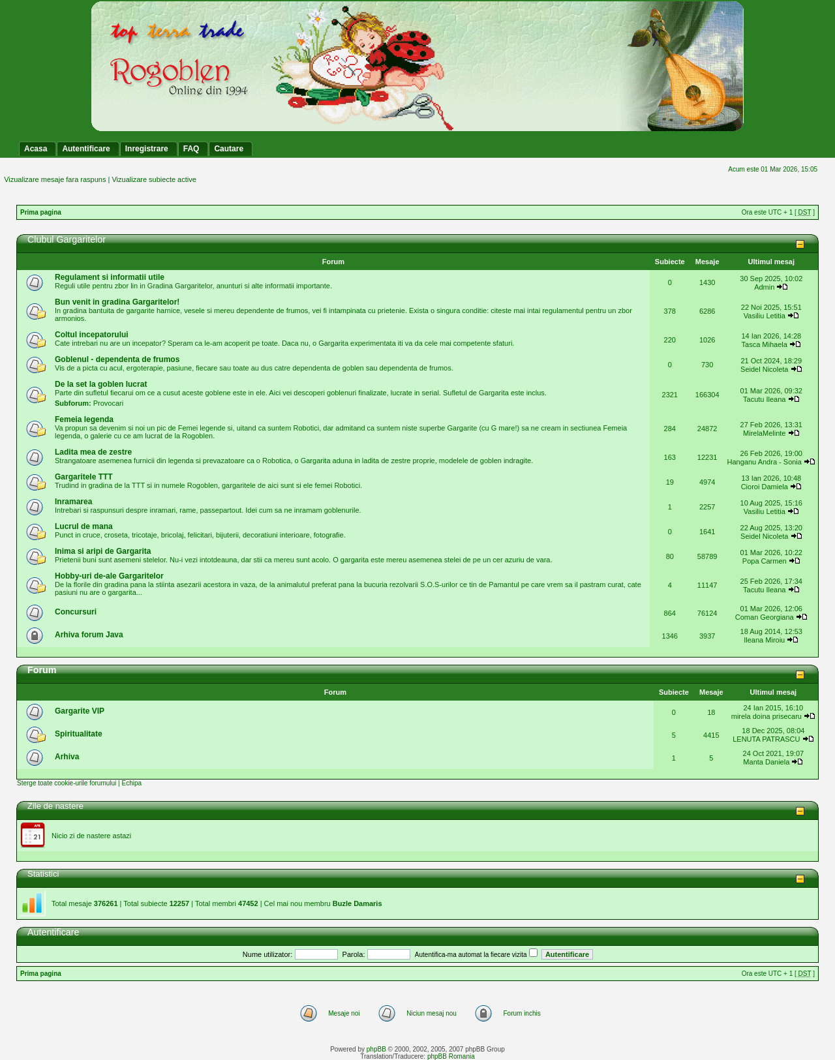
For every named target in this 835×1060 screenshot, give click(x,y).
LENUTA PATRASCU (766, 739)
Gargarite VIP (79, 711)
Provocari (108, 403)
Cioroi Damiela (765, 487)
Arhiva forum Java (89, 634)
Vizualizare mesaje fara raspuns (55, 179)
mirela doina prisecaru (766, 716)
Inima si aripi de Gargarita (103, 551)
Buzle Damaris (357, 903)
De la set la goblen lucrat (101, 384)
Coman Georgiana (764, 617)
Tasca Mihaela (764, 344)
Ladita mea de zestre (93, 452)
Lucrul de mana (84, 526)
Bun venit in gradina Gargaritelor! (117, 302)
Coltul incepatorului (92, 334)
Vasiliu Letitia (764, 316)
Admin (764, 287)
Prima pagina (40, 212)
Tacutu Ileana (764, 399)
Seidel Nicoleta (764, 369)
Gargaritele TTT (84, 476)
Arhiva (67, 756)
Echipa (131, 783)
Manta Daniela (766, 762)
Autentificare (53, 932)
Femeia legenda (84, 419)
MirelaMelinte (764, 433)
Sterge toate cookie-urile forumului (66, 783)
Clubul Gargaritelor (66, 239)
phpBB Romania (451, 1056)
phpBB (376, 1049)
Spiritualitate (78, 733)
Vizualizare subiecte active (154, 179)
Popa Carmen (764, 561)
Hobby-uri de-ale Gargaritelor (109, 576)
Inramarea (73, 501)
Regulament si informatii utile (109, 277)
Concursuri (76, 611)
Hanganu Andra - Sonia (764, 462)
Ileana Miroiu (764, 640)
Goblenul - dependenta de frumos (117, 359)
